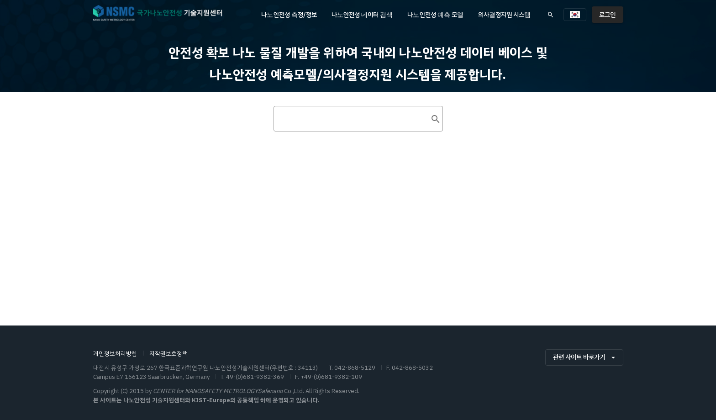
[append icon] (435, 210)
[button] (574, 14)
